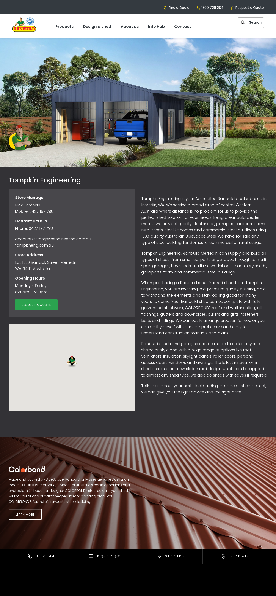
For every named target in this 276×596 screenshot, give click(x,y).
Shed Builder (170, 556)
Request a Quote (246, 7)
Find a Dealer (177, 7)
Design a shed (97, 26)
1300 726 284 (210, 7)
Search (251, 23)
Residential (17, 590)
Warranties (149, 584)
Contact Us (216, 584)
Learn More (25, 515)
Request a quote (36, 305)
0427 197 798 (41, 211)
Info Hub (156, 26)
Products (64, 26)
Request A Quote (106, 556)
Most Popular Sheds (24, 584)
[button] (72, 362)
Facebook (215, 590)
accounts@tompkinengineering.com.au (53, 239)
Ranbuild (81, 584)
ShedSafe (148, 590)
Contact (182, 26)
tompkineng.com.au (34, 245)
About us (130, 26)
